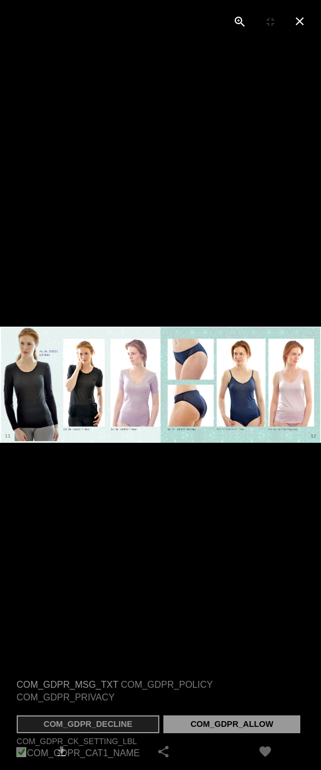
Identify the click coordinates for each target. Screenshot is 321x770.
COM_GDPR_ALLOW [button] (231, 724)
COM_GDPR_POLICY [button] (167, 684)
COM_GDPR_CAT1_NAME (83, 753)
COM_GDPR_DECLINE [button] (88, 724)
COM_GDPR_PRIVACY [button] (65, 697)
